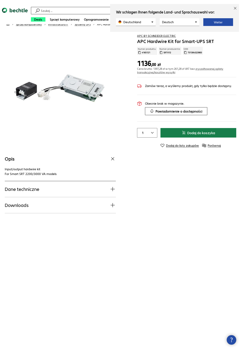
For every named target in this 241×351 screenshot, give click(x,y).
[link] (118, 36)
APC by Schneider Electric (156, 47)
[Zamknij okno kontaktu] (231, 340)
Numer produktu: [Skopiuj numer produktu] (147, 62)
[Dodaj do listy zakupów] (225, 35)
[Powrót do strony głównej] (15, 16)
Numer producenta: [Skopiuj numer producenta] (170, 62)
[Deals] (38, 19)
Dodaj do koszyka (198, 144)
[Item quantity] (142, 144)
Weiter (218, 22)
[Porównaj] (233, 35)
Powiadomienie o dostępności (176, 123)
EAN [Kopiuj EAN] (193, 62)
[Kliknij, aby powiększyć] (60, 100)
